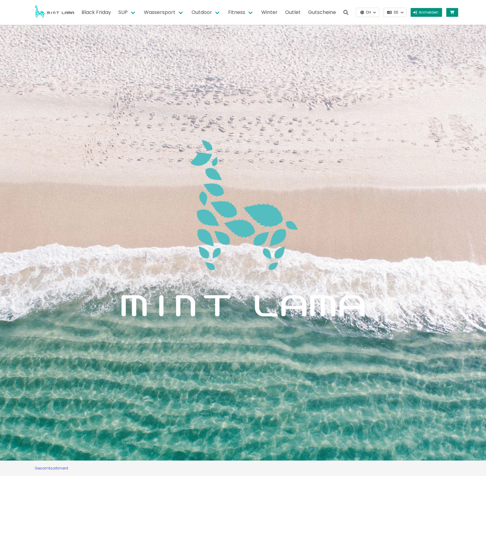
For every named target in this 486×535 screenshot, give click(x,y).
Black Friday (96, 12)
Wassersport (159, 12)
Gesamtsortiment (51, 468)
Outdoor (202, 12)
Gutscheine (322, 12)
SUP (123, 12)
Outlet (293, 12)
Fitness (236, 12)
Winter (269, 12)
